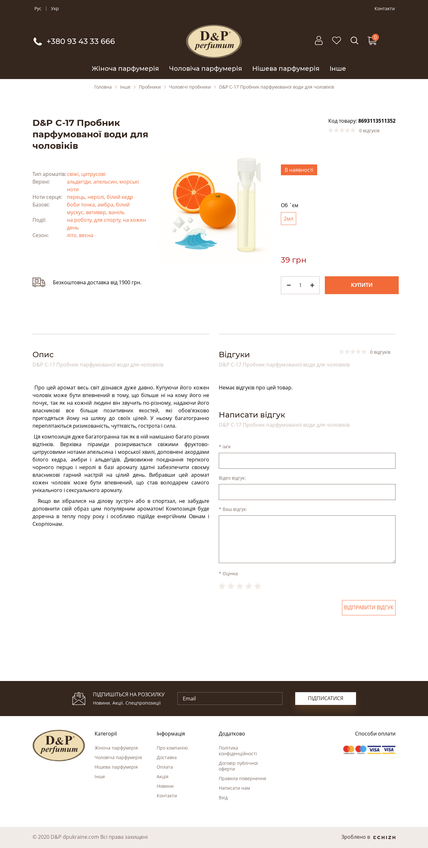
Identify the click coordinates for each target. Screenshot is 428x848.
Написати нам (234, 788)
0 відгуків (369, 131)
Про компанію (172, 748)
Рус (37, 8)
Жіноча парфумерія (125, 68)
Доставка (167, 757)
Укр (55, 8)
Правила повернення (242, 778)
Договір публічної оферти (238, 766)
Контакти (384, 8)
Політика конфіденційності (238, 751)
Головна (103, 87)
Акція (162, 776)
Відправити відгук (369, 607)
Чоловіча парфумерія (205, 68)
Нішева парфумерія (285, 68)
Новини (165, 786)
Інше (338, 68)
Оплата (165, 767)
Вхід (223, 797)
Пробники (150, 87)
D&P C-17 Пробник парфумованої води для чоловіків (276, 87)
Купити (362, 285)
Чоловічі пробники (190, 87)
